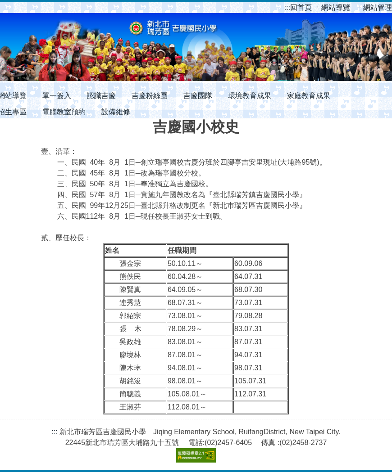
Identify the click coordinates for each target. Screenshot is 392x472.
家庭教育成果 (308, 95)
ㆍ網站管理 (374, 7)
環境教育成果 (249, 95)
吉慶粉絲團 (150, 95)
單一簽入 (56, 95)
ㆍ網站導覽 (333, 7)
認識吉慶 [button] (101, 95)
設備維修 (115, 112)
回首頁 (299, 7)
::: (287, 7)
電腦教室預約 (64, 112)
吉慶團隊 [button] (197, 95)
